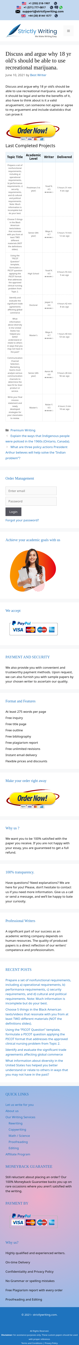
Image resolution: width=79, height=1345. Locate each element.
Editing (14, 1148)
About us (11, 1111)
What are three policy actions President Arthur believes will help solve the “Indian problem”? (36, 452)
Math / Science (19, 1136)
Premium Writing (22, 430)
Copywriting (17, 1129)
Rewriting (15, 1123)
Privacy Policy (51, 1343)
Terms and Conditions (31, 1343)
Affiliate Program (17, 1154)
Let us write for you (19, 1105)
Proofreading (18, 1142)
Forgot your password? (22, 520)
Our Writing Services (20, 1117)
